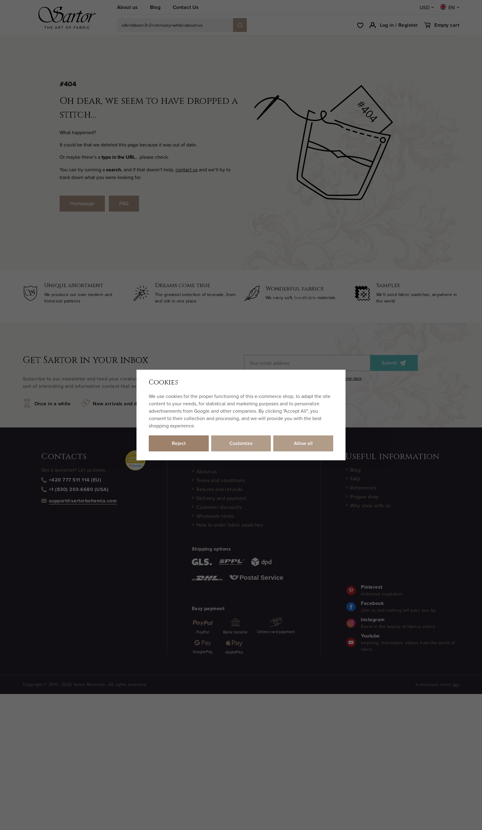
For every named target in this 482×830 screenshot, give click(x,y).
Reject (179, 443)
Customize (241, 443)
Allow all (303, 443)
